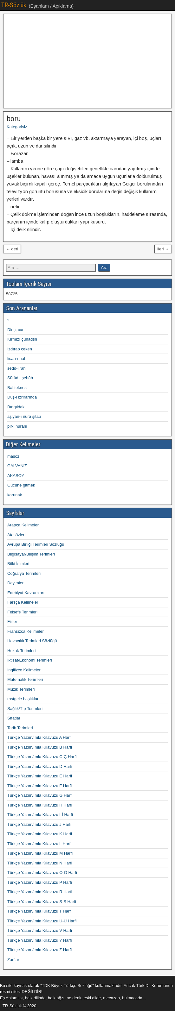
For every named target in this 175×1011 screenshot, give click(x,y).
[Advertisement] (87, 61)
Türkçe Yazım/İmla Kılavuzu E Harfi (39, 776)
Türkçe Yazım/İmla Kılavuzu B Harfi (39, 747)
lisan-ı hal (16, 358)
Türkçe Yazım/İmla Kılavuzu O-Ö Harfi (42, 872)
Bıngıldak (15, 407)
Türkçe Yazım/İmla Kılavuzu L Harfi (39, 843)
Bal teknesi (17, 387)
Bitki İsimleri (18, 563)
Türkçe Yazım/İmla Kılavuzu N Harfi (39, 863)
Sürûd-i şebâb (20, 377)
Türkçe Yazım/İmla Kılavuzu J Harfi (39, 824)
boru (14, 118)
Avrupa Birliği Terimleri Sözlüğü (35, 544)
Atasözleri (16, 534)
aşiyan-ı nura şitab (24, 416)
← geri (12, 249)
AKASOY (15, 475)
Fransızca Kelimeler (25, 631)
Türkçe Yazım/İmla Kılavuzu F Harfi (39, 785)
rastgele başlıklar (22, 698)
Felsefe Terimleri (22, 612)
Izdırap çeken (19, 349)
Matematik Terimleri (25, 679)
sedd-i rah (16, 368)
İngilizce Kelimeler (24, 670)
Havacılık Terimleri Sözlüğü (32, 640)
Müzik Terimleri (21, 689)
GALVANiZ (17, 465)
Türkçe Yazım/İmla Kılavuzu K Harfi (39, 834)
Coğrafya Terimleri (24, 573)
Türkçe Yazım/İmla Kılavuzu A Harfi (39, 737)
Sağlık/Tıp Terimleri (24, 708)
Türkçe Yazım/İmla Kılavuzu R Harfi (39, 891)
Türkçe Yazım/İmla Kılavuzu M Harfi (40, 853)
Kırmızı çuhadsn (22, 339)
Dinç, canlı (17, 329)
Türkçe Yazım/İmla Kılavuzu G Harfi (39, 795)
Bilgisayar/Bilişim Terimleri (31, 554)
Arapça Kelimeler (23, 525)
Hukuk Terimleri (21, 650)
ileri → (163, 249)
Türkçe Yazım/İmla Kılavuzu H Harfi (39, 805)
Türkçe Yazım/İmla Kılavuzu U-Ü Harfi (41, 921)
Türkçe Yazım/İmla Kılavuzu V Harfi (39, 930)
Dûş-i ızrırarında (22, 397)
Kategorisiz (17, 126)
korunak (14, 495)
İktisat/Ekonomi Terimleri (29, 660)
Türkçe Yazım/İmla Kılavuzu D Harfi (39, 766)
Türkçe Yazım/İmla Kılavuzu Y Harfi (39, 940)
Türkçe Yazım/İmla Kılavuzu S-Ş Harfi (41, 901)
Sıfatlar (13, 718)
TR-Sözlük (13, 5)
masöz (13, 456)
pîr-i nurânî (17, 426)
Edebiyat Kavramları (25, 592)
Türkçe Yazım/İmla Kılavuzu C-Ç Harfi (41, 756)
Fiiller (12, 621)
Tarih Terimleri (20, 727)
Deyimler (15, 583)
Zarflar (13, 959)
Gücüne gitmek (21, 485)
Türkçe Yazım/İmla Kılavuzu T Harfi (39, 911)
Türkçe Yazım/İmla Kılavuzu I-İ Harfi (40, 814)
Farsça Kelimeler (22, 602)
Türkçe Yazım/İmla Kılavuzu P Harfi (39, 882)
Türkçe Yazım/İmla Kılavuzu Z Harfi (39, 949)
